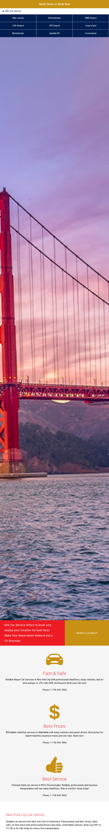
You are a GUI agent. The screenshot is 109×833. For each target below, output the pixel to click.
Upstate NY (54, 33)
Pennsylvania (54, 18)
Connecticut (90, 33)
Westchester (18, 33)
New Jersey (18, 18)
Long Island (90, 25)
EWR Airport (91, 18)
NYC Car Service (13, 11)
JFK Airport (54, 25)
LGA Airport (18, 25)
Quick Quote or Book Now (54, 4)
